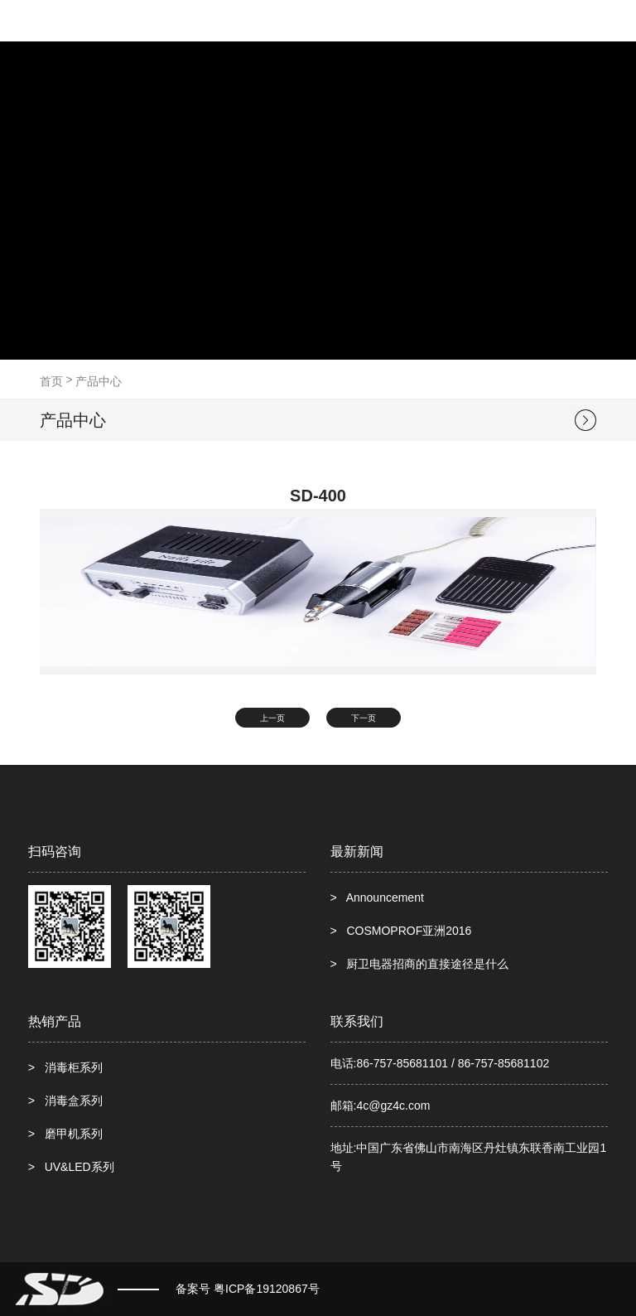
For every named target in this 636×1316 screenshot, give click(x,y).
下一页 (363, 718)
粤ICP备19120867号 (267, 1288)
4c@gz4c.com (393, 1105)
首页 (51, 381)
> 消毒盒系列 (65, 1100)
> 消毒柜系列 (65, 1067)
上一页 (272, 718)
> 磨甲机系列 (65, 1133)
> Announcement (377, 897)
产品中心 (98, 381)
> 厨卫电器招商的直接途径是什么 (419, 963)
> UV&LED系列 (71, 1166)
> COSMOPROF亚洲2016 (401, 930)
